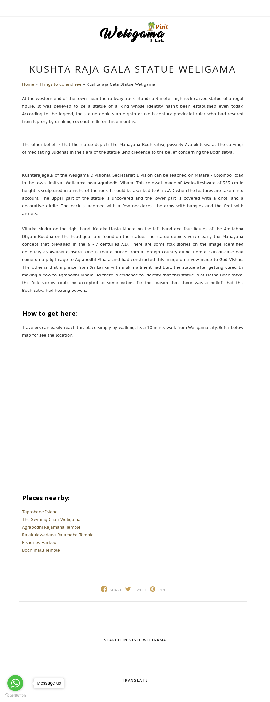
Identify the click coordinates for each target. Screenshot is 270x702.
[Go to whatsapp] (15, 683)
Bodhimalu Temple (41, 550)
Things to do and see (60, 84)
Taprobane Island (40, 512)
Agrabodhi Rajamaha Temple (51, 527)
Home (28, 84)
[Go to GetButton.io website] (15, 695)
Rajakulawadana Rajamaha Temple (58, 535)
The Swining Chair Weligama (51, 519)
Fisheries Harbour (40, 542)
